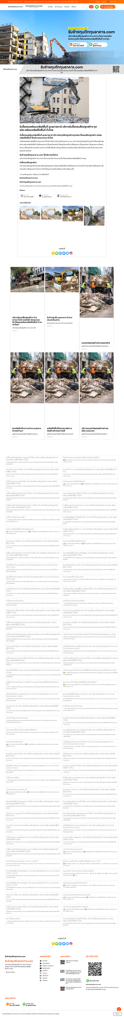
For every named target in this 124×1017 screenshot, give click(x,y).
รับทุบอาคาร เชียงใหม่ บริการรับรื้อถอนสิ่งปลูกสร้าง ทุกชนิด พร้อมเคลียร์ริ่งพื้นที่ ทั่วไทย (32, 542)
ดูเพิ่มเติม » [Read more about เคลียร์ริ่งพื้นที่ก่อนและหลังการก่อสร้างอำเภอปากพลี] (50, 437)
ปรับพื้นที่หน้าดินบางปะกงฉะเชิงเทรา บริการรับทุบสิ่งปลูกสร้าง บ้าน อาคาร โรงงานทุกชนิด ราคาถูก (88, 826)
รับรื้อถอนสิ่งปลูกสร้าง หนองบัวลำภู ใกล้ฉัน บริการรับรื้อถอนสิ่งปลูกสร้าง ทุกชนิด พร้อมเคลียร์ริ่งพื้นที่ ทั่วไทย (33, 554)
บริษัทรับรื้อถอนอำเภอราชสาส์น (17, 718)
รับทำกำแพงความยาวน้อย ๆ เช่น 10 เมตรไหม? (22, 861)
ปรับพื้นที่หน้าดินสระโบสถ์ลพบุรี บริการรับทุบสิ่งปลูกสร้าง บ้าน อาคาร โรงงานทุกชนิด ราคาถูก (32, 766)
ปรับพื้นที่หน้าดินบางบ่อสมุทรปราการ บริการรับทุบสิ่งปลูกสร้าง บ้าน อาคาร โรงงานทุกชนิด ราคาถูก (32, 695)
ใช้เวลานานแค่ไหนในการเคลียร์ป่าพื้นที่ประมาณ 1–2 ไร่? (82, 861)
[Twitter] (67, 253)
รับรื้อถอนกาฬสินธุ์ (12, 777)
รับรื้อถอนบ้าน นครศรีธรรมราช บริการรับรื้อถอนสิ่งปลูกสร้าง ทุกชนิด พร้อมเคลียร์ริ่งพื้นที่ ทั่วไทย (32, 838)
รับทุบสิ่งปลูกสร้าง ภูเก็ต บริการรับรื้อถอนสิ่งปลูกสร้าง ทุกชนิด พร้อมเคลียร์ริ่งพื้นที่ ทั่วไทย (90, 566)
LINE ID (95, 44)
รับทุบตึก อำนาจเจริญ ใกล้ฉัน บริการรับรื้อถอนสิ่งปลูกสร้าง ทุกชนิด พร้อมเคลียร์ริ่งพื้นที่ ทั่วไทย (74, 981)
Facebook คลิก (64, 195)
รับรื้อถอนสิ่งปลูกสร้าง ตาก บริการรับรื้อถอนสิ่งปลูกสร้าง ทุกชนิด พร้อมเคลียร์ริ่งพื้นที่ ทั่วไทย (90, 530)
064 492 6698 (108, 7)
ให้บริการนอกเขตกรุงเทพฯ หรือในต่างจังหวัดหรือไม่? (81, 457)
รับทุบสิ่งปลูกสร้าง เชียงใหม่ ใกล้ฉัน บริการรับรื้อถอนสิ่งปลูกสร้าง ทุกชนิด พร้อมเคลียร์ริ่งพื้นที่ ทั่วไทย (88, 494)
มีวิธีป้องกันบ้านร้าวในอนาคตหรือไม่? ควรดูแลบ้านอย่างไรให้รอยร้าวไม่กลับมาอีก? (32, 683)
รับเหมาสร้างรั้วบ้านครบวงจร (73, 576)
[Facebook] (60, 253)
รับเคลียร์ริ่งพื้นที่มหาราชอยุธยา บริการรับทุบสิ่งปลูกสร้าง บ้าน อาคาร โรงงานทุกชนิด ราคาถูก (32, 884)
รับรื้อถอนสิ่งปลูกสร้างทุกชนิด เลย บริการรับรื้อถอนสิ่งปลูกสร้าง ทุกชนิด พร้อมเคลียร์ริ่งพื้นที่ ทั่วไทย (31, 623)
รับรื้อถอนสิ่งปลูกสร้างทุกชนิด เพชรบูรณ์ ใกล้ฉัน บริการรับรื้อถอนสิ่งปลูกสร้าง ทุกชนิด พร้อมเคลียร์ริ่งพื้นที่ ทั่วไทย (33, 635)
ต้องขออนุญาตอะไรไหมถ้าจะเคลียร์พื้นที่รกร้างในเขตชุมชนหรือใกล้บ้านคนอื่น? (90, 670)
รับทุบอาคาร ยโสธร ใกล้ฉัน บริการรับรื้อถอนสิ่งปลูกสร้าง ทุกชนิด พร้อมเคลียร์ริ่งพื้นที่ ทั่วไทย (33, 611)
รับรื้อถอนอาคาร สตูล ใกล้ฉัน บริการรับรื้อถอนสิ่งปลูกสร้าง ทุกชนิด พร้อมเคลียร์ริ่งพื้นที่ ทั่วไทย (31, 482)
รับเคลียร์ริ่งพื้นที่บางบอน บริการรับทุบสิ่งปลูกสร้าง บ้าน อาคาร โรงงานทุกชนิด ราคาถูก (33, 671)
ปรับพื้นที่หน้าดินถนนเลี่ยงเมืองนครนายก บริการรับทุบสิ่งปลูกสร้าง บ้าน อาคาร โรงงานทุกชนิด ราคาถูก (90, 647)
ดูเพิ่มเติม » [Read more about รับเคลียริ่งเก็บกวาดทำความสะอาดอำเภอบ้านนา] (15, 437)
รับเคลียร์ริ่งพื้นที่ (44, 174)
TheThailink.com (65, 197)
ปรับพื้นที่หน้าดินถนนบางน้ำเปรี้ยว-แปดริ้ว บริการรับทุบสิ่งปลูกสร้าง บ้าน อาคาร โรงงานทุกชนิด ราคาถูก (88, 742)
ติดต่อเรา (98, 2)
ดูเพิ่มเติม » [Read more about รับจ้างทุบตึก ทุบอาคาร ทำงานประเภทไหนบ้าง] (50, 326)
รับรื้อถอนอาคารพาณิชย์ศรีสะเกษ (72, 961)
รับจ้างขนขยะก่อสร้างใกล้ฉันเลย (74, 481)
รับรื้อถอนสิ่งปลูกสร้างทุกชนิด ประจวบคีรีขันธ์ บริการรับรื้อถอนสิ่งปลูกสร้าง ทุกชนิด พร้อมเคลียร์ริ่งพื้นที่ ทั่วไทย (32, 850)
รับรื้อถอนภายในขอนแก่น (15, 600)
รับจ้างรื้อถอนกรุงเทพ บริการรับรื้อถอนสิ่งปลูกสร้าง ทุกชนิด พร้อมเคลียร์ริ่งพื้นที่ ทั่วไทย (73, 972)
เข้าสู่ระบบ (104, 2)
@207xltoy (97, 45)
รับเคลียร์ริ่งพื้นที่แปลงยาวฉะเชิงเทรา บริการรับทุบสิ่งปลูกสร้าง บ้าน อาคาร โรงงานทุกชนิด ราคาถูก (88, 695)
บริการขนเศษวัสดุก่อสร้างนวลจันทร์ (75, 906)
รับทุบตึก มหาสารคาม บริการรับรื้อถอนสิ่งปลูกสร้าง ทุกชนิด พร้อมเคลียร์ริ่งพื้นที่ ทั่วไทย (89, 790)
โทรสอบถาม (76, 44)
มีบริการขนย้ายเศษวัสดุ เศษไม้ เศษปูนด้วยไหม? (73, 988)
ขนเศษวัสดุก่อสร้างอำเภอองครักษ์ (96, 343)
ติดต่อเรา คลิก (108, 6)
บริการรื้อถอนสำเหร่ (13, 918)
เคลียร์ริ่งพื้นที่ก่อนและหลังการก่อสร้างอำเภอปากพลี (59, 429)
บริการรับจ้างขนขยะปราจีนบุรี (16, 789)
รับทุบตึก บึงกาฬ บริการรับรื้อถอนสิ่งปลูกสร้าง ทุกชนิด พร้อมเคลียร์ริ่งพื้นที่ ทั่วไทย (89, 719)
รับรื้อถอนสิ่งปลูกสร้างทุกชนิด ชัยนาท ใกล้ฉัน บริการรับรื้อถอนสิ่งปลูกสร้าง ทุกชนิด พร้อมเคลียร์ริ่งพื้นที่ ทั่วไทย (32, 506)
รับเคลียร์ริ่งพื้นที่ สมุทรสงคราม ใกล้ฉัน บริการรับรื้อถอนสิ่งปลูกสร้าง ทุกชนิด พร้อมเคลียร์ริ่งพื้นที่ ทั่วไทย (33, 802)
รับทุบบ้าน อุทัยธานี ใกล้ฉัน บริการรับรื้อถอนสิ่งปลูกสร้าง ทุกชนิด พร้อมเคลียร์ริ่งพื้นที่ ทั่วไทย (90, 766)
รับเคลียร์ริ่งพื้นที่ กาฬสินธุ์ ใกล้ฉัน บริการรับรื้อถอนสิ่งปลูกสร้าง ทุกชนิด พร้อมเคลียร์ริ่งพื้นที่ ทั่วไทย (90, 518)
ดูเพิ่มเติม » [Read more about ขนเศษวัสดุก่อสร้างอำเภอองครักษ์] (84, 349)
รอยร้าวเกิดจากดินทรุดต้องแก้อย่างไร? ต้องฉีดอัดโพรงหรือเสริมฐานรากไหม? (89, 634)
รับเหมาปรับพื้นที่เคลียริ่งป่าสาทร (74, 541)
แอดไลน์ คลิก (45, 195)
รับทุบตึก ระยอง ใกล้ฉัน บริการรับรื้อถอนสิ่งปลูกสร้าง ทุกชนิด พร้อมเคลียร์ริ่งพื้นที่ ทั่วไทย (33, 754)
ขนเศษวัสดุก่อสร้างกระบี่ (14, 741)
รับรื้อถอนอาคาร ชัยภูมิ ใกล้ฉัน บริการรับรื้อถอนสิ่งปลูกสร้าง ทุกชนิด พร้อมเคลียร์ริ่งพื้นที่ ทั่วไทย (32, 907)
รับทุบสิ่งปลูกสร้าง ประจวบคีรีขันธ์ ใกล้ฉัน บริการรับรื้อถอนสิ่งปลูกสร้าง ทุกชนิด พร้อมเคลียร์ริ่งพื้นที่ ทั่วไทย (89, 731)
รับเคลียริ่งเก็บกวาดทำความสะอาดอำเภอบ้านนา (26, 429)
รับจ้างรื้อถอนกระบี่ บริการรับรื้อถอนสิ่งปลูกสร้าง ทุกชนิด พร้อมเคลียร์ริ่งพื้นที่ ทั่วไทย (33, 589)
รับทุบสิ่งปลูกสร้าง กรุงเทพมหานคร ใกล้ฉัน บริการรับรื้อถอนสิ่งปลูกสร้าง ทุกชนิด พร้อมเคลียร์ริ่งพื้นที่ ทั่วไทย (89, 814)
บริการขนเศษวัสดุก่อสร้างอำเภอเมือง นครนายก (95, 429)
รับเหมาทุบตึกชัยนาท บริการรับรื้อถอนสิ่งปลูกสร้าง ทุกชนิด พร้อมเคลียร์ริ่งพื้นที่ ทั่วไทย (32, 647)
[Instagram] (70, 253)
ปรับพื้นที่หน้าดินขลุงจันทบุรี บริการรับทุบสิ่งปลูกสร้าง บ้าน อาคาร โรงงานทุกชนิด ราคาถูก (32, 578)
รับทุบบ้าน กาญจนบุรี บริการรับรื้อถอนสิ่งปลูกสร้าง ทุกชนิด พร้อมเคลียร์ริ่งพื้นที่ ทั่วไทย (32, 814)
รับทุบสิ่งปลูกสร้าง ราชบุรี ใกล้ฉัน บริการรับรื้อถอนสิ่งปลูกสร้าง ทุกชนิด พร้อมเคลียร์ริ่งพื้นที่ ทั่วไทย (90, 802)
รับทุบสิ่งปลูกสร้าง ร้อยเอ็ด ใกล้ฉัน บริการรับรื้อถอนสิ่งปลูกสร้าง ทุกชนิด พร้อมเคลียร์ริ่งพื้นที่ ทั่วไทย (88, 919)
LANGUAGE (113, 1)
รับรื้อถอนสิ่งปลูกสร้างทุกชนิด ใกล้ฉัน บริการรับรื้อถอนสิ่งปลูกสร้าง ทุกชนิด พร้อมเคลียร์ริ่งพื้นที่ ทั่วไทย (32, 494)
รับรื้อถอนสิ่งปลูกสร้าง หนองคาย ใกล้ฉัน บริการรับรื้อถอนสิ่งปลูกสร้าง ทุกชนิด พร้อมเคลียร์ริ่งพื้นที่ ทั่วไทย (90, 659)
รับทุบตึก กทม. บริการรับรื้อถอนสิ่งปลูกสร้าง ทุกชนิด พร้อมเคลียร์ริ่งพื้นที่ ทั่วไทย (90, 470)
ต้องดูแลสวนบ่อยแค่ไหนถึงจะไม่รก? (75, 882)
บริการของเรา (59, 7)
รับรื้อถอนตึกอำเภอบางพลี (15, 517)
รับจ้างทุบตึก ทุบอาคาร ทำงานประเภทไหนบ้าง (59, 318)
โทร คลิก (26, 195)
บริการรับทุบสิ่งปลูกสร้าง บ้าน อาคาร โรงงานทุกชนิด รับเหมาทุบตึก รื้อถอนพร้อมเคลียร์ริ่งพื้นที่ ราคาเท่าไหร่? (27, 321)
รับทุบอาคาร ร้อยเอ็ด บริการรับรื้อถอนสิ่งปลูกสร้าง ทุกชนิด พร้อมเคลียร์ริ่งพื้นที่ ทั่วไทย (89, 623)
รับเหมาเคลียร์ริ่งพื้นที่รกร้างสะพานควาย (20, 529)
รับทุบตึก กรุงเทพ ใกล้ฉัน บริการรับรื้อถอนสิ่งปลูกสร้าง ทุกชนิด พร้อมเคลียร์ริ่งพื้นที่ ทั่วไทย (32, 470)
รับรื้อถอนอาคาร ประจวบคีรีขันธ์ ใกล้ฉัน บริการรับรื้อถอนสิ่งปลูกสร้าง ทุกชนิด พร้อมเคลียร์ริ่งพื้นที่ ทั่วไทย (33, 659)
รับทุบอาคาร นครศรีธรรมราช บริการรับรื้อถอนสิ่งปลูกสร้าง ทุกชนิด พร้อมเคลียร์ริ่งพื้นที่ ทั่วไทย (89, 611)
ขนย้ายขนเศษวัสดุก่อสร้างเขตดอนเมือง (76, 894)
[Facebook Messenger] (63, 253)
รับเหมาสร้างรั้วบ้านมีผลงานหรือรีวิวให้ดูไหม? (21, 729)
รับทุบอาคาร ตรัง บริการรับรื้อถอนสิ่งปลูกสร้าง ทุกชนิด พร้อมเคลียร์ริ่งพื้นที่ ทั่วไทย (32, 707)
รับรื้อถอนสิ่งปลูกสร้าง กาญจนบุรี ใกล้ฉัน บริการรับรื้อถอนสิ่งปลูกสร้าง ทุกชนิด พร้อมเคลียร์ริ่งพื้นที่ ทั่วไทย (32, 458)
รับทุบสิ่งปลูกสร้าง (26, 174)
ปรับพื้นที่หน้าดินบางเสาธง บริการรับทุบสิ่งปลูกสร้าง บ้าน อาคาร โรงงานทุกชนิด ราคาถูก (32, 566)
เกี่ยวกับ (73, 7)
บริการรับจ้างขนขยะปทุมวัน (72, 849)
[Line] (56, 253)
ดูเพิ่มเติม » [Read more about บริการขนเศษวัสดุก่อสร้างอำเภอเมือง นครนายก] (84, 437)
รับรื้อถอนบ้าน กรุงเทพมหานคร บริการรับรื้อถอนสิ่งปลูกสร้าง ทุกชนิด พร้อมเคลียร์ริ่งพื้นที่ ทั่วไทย (89, 778)
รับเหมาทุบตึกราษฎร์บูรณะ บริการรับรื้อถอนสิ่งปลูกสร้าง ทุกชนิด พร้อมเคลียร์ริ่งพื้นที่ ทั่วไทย (90, 838)
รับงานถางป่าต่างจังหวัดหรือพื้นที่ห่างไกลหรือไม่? (80, 682)
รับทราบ (116, 1014)
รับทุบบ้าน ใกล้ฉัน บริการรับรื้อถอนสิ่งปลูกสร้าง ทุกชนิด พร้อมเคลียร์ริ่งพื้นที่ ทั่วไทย (32, 895)
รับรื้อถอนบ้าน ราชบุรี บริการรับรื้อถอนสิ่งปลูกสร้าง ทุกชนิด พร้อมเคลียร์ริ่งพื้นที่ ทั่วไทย (89, 754)
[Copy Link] (53, 253)
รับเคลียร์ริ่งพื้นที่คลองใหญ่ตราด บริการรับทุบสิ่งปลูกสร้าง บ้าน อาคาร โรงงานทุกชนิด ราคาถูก (33, 872)
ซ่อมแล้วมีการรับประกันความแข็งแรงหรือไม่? (78, 871)
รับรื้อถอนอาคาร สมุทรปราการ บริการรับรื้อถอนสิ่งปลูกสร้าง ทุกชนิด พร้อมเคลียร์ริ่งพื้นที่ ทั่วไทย (89, 506)
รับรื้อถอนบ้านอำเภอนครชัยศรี (73, 600)
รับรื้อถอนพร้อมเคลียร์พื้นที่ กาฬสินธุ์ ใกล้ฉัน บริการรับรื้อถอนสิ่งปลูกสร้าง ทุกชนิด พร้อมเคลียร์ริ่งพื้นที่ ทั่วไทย (90, 589)
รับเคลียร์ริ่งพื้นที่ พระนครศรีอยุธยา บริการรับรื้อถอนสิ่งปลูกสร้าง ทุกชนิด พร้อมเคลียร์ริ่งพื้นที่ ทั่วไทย (88, 554)
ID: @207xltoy (47, 197)
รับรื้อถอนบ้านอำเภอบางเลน (73, 706)
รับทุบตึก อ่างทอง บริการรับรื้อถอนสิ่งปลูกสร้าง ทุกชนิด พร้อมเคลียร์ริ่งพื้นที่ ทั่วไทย (32, 826)
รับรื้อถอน (36, 174)
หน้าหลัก (50, 7)
